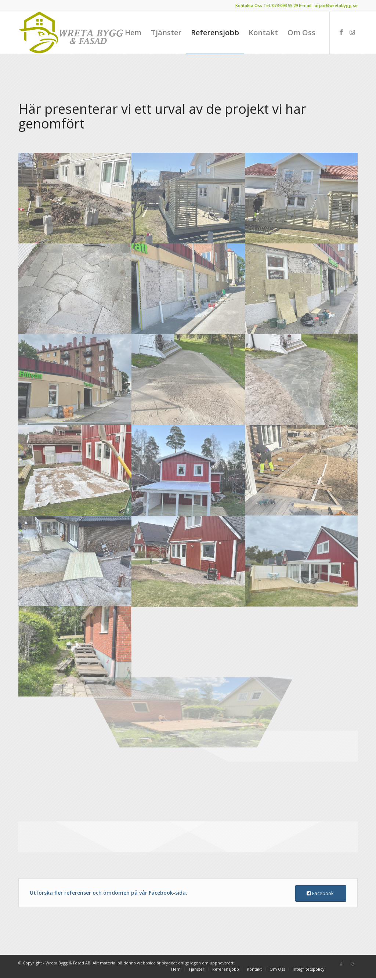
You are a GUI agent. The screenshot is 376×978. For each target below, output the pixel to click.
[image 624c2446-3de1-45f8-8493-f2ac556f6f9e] (302, 470)
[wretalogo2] (71, 32)
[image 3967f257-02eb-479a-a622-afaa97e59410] (188, 561)
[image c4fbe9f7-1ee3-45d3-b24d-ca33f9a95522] (302, 379)
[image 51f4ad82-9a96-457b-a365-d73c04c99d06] (302, 288)
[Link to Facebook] (341, 32)
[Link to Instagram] (352, 32)
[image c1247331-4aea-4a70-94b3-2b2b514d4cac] (188, 379)
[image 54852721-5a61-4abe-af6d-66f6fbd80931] (188, 470)
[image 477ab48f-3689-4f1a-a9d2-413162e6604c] (188, 288)
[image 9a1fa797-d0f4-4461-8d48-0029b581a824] (302, 198)
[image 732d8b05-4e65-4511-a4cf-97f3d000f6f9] (75, 379)
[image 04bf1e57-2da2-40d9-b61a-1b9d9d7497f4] (302, 561)
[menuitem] (133, 32)
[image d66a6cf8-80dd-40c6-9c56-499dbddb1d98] (188, 198)
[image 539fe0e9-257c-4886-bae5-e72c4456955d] (75, 561)
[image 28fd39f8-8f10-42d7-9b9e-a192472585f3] (75, 198)
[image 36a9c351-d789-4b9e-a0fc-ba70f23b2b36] (75, 288)
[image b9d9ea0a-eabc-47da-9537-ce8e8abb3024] (75, 470)
